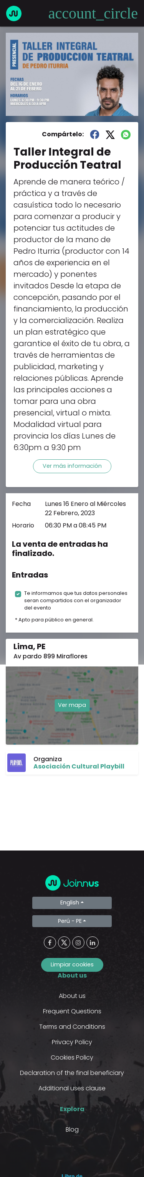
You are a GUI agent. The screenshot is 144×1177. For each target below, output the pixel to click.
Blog (72, 1129)
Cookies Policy (72, 1057)
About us (72, 995)
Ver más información (72, 466)
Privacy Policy (72, 1042)
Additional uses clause (72, 1088)
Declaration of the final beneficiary (72, 1072)
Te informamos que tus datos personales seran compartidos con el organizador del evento (75, 600)
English (69, 902)
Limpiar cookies (72, 964)
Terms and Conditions (72, 1026)
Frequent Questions (72, 1011)
